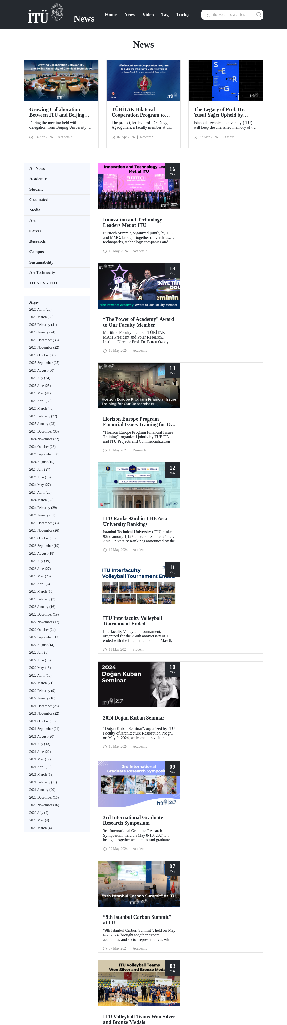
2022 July (39, 652)
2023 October (42, 538)
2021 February (43, 782)
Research (37, 241)
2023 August (41, 553)
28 (124, 704)
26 (116, 704)
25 (112, 704)
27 (120, 704)
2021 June (40, 752)
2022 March (41, 683)
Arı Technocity (42, 272)
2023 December (44, 523)
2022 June (40, 660)
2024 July (39, 469)
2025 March (41, 408)
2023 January (42, 607)
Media (35, 210)
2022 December (44, 614)
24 (107, 704)
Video (148, 14)
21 (95, 704)
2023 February (42, 599)
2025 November (44, 347)
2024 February (43, 508)
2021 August (41, 736)
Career (35, 231)
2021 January (42, 790)
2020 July (39, 813)
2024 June (40, 477)
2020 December (44, 797)
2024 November (44, 439)
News (129, 14)
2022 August (41, 645)
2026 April (40, 309)
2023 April (39, 584)
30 (132, 704)
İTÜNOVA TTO (43, 283)
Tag (165, 14)
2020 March (40, 828)
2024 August (41, 462)
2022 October (42, 630)
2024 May (40, 485)
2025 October (42, 355)
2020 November (44, 805)
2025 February (43, 416)
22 (99, 704)
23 (103, 704)
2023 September (44, 546)
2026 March (41, 317)
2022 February (42, 691)
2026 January (42, 332)
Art (32, 220)
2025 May (40, 393)
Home (111, 14)
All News (37, 168)
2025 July (39, 378)
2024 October (42, 447)
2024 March (41, 500)
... (91, 704)
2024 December (44, 431)
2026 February (43, 325)
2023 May (40, 576)
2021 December (44, 706)
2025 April (40, 401)
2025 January (42, 424)
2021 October (42, 721)
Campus (36, 252)
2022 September (44, 637)
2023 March (41, 591)
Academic (38, 179)
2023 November (44, 530)
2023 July (39, 561)
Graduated (39, 199)
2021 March (41, 774)
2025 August (41, 370)
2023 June (40, 569)
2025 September (44, 363)
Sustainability (41, 262)
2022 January (42, 698)
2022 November (44, 622)
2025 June (40, 386)
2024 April (40, 492)
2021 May (40, 759)
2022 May (40, 668)
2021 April (40, 767)
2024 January (42, 515)
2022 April (40, 675)
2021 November (44, 713)
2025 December (44, 340)
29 (128, 704)
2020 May (39, 820)
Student (36, 189)
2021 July (39, 744)
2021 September (44, 729)
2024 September (44, 454)
